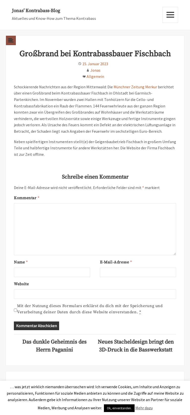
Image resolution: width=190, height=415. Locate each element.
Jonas (95, 70)
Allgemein (95, 76)
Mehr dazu (144, 407)
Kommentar (26, 197)
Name (21, 262)
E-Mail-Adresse (116, 262)
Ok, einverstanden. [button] (119, 408)
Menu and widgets (170, 15)
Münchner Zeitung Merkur (135, 86)
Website (21, 284)
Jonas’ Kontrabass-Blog (36, 11)
